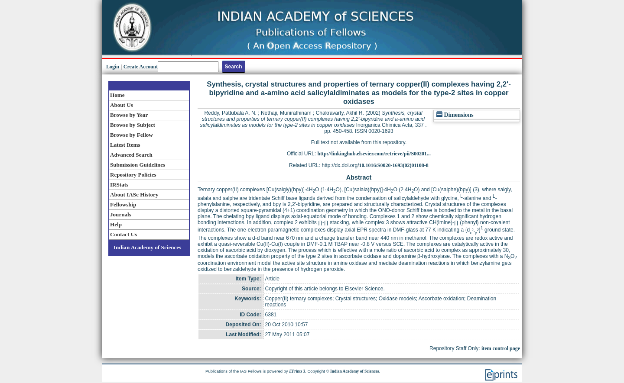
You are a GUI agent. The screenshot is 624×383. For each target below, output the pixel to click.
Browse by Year (129, 115)
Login (112, 67)
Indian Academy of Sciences (147, 247)
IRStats (119, 184)
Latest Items (125, 145)
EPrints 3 (297, 371)
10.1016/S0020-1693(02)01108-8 (394, 165)
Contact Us (123, 234)
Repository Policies (133, 174)
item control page (500, 348)
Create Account (141, 67)
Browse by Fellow (131, 135)
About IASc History (134, 194)
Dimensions (455, 115)
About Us (121, 105)
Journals (120, 214)
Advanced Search (131, 154)
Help (116, 224)
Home (117, 95)
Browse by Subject (132, 125)
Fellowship (123, 204)
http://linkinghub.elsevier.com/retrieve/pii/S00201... (374, 154)
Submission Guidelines (137, 164)
